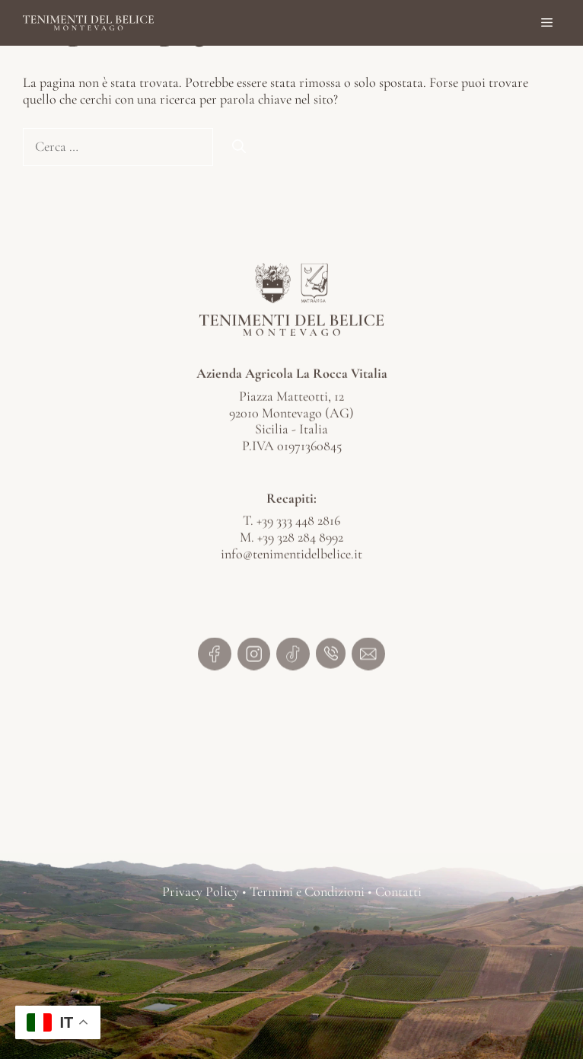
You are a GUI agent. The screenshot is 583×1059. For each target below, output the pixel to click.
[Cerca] (239, 146)
